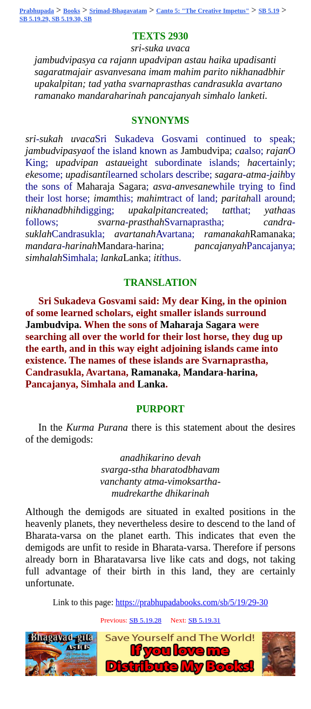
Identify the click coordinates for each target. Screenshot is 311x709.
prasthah (146, 222)
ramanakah (227, 233)
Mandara (115, 245)
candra (277, 222)
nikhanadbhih (53, 210)
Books (71, 11)
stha (140, 469)
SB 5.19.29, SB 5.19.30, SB (55, 19)
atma (256, 174)
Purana (113, 427)
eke (32, 174)
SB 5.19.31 (204, 620)
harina (148, 245)
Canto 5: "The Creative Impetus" (202, 11)
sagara (229, 174)
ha (252, 162)
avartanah (135, 233)
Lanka (135, 257)
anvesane (193, 186)
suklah (38, 233)
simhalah (43, 257)
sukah (51, 138)
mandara (43, 245)
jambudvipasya (55, 150)
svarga (114, 469)
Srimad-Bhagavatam (118, 11)
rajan (277, 150)
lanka (111, 257)
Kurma (80, 427)
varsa (70, 535)
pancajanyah (220, 245)
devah (189, 457)
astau (116, 162)
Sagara (132, 186)
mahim (150, 198)
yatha (276, 210)
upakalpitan (153, 210)
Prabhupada (36, 11)
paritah (236, 198)
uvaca (83, 138)
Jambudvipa (205, 150)
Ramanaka (271, 233)
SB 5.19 (269, 11)
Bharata (41, 535)
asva (162, 186)
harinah (81, 245)
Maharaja (95, 186)
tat (227, 210)
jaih (277, 174)
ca (240, 150)
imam (104, 198)
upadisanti (86, 174)
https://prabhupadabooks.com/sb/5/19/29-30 (192, 602)
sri (30, 138)
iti (157, 257)
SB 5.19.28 (145, 620)
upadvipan (77, 162)
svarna (111, 222)
